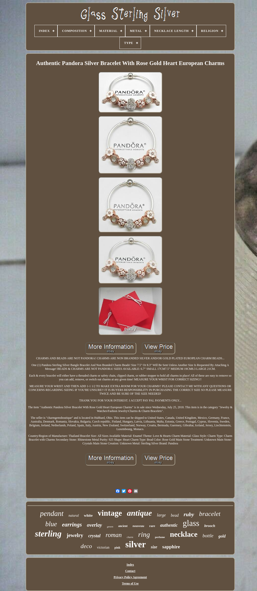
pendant (51, 513)
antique (139, 512)
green (110, 526)
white (88, 515)
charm (130, 537)
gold (221, 536)
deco (86, 546)
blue (51, 524)
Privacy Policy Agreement (130, 577)
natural (74, 515)
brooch (209, 526)
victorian (103, 547)
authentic (169, 525)
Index (130, 564)
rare (152, 526)
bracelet (209, 513)
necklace (184, 534)
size (154, 547)
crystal (94, 535)
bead (175, 515)
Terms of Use (130, 583)
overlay (94, 525)
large (161, 515)
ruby (189, 514)
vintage (110, 513)
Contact (130, 571)
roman (114, 534)
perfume (160, 537)
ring (144, 534)
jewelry (75, 535)
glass (191, 523)
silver (135, 544)
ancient (122, 526)
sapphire (171, 546)
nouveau (138, 526)
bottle (208, 535)
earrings (72, 524)
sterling (48, 533)
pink (117, 547)
